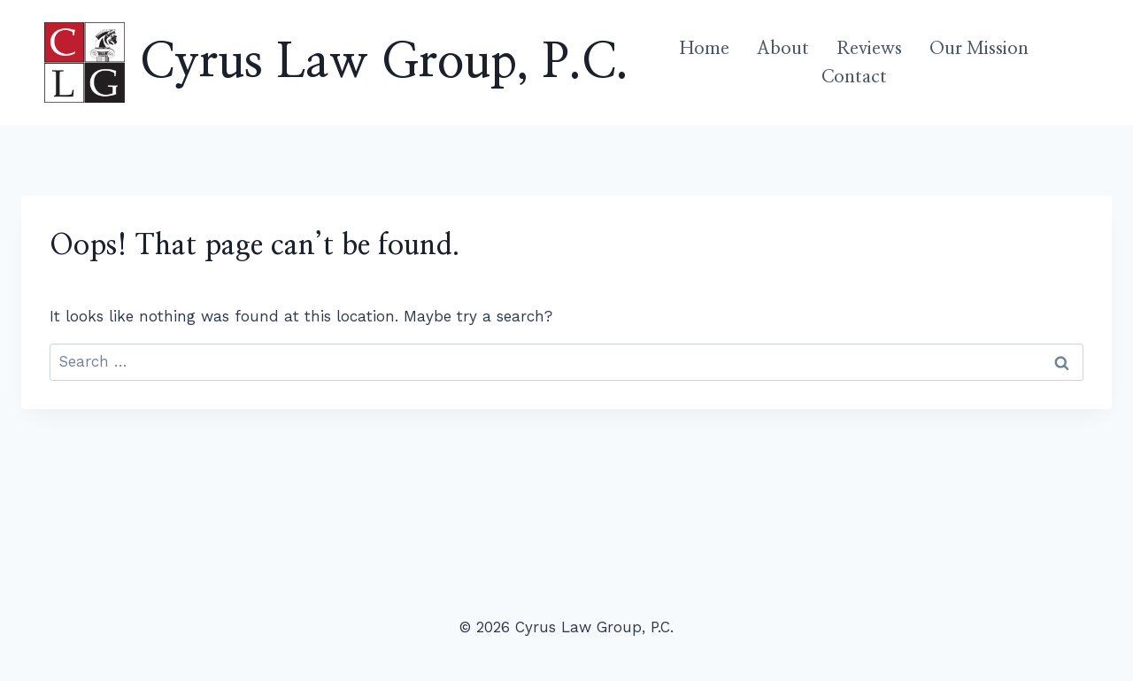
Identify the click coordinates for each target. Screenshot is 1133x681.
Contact (854, 77)
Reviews (869, 49)
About (783, 49)
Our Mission (979, 49)
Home (704, 49)
